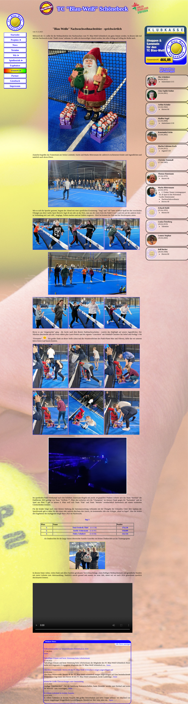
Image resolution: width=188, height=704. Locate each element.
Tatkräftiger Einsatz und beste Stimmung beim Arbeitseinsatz (67, 658)
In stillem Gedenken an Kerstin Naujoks (59, 693)
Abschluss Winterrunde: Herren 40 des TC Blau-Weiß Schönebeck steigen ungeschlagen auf (78, 670)
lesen (46, 653)
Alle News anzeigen (123, 644)
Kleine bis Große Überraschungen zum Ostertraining (64, 681)
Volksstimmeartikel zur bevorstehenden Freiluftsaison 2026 (66, 649)
